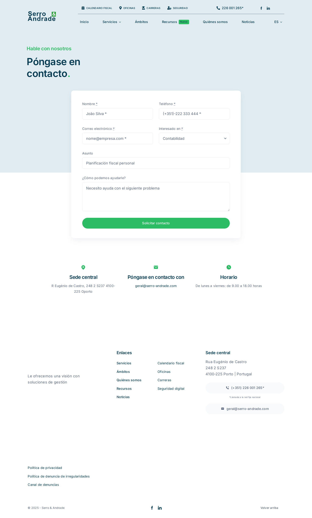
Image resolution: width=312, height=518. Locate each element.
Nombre (90, 104)
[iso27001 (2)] (50, 412)
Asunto (87, 153)
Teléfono (167, 104)
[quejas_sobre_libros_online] (48, 391)
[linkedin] (268, 8)
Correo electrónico (98, 129)
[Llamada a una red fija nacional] (245, 387)
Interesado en (171, 129)
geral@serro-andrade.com (156, 286)
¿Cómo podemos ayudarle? (104, 178)
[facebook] (261, 8)
